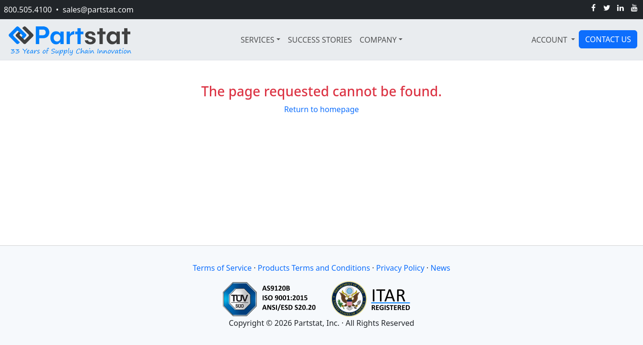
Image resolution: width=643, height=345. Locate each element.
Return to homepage (321, 109)
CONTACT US (608, 39)
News (440, 268)
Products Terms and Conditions (314, 268)
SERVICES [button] (257, 39)
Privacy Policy (400, 268)
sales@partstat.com (98, 9)
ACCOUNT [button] (550, 39)
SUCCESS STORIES (320, 39)
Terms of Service (222, 268)
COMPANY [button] (378, 39)
